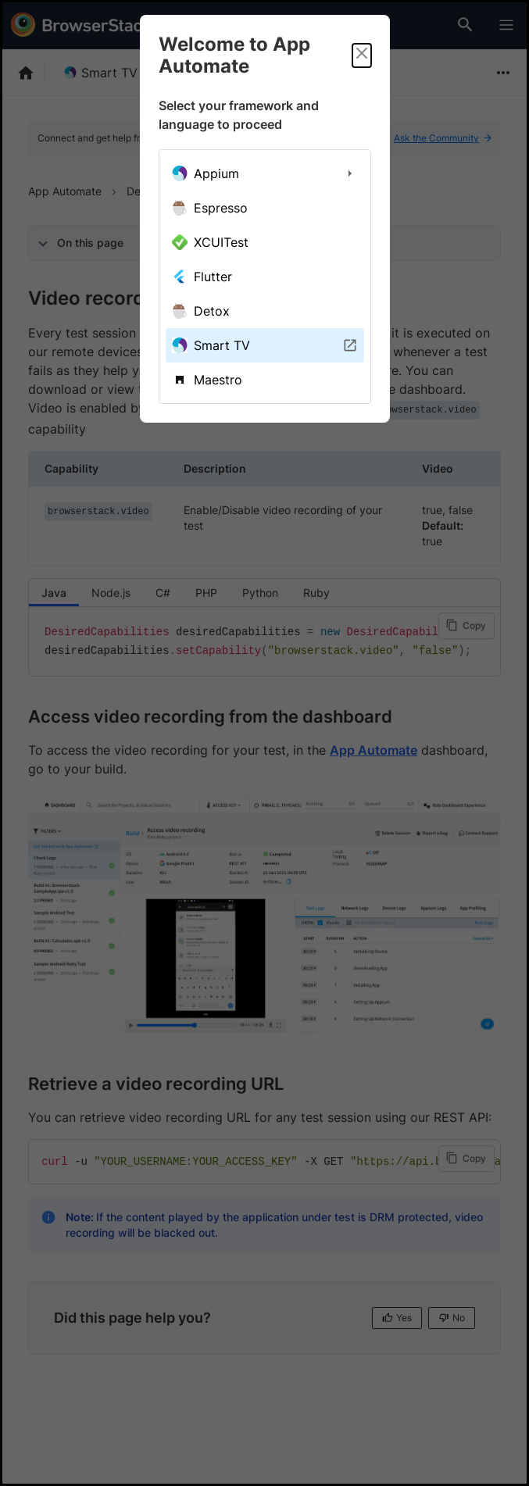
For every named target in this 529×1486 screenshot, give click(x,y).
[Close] (361, 55)
